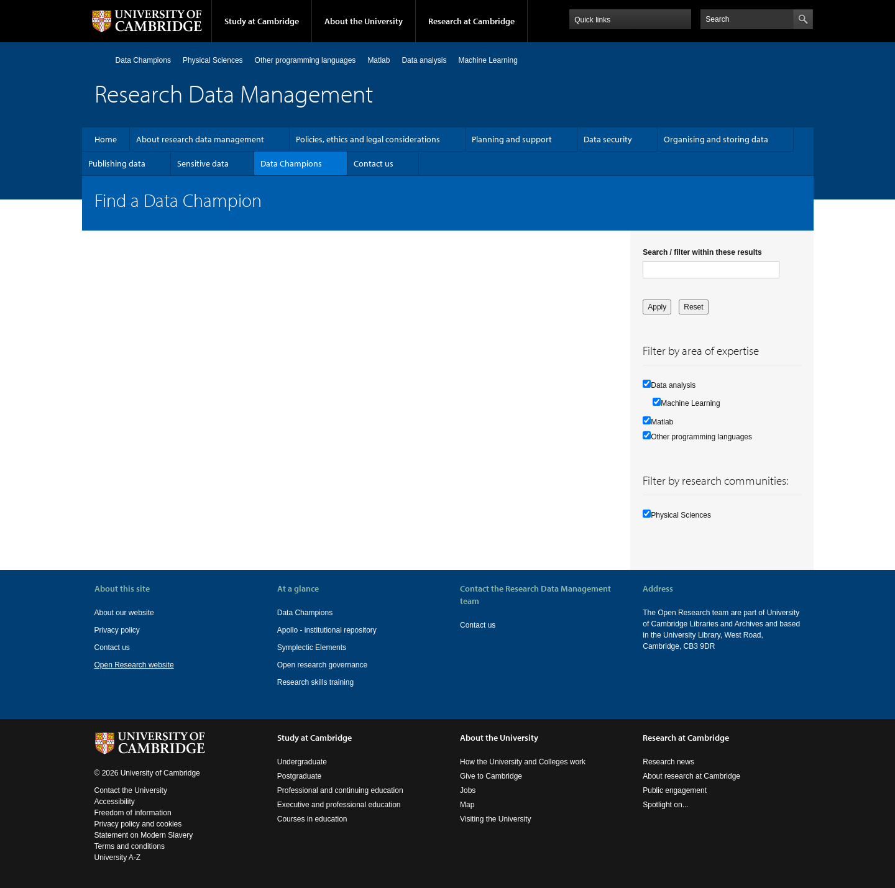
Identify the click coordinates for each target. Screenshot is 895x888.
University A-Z (117, 857)
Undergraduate (302, 762)
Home (99, 60)
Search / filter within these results (702, 252)
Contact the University (130, 790)
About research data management (200, 139)
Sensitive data (203, 163)
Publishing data (116, 163)
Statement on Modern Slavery (143, 835)
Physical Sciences (213, 60)
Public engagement (675, 790)
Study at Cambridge (261, 21)
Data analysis (424, 60)
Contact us (373, 163)
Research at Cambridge (471, 21)
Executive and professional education (339, 804)
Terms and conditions (129, 846)
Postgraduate (299, 776)
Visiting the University (495, 819)
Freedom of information (133, 812)
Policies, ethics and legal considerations (368, 139)
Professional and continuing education (340, 790)
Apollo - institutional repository (327, 630)
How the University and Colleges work (522, 762)
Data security (608, 139)
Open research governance (322, 665)
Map (467, 804)
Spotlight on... (665, 804)
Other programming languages (305, 60)
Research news (668, 762)
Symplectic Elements (311, 647)
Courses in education (312, 819)
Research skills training (315, 682)
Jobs (467, 790)
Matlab (378, 60)
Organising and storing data (716, 139)
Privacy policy (117, 630)
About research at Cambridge (691, 776)
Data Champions (143, 60)
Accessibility (114, 801)
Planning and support (512, 139)
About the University (363, 21)
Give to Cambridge (491, 776)
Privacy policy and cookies (138, 824)
